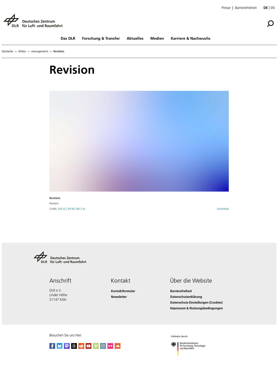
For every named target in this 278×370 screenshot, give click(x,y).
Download (223, 208)
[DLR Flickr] (110, 347)
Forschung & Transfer (101, 38)
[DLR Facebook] (52, 347)
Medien (157, 38)
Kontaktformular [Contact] (123, 291)
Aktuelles (135, 38)
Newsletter (119, 297)
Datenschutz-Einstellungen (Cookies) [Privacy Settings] (196, 302)
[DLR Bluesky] (59, 347)
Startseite (7, 51)
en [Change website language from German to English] (273, 8)
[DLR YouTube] (88, 347)
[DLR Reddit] (81, 347)
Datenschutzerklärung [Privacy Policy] (186, 297)
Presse (226, 8)
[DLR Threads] (74, 347)
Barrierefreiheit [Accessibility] (181, 291)
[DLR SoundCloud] (117, 347)
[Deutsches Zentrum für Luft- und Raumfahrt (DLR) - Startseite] (34, 22)
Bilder (22, 51)
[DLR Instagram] (103, 347)
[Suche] (270, 23)
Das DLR (68, 38)
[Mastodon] (67, 347)
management (39, 51)
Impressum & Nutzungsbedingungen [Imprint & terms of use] (196, 308)
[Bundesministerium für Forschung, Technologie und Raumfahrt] (192, 359)
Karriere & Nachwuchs (190, 38)
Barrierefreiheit (246, 8)
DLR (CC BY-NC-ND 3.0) (71, 208)
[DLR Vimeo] (96, 347)
